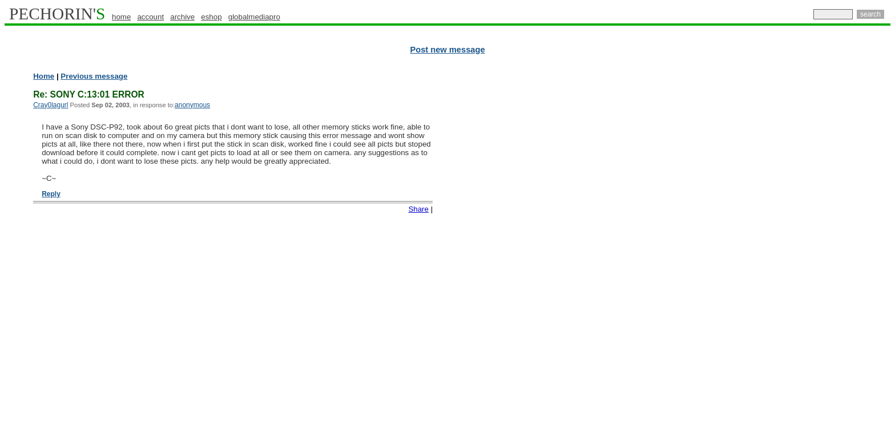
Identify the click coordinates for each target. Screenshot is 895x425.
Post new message (447, 49)
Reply (51, 194)
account (150, 17)
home (121, 17)
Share (418, 209)
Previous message (94, 76)
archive (182, 17)
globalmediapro (254, 17)
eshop (211, 17)
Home (43, 76)
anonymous (192, 105)
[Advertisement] (840, 245)
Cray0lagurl (50, 105)
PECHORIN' (57, 14)
